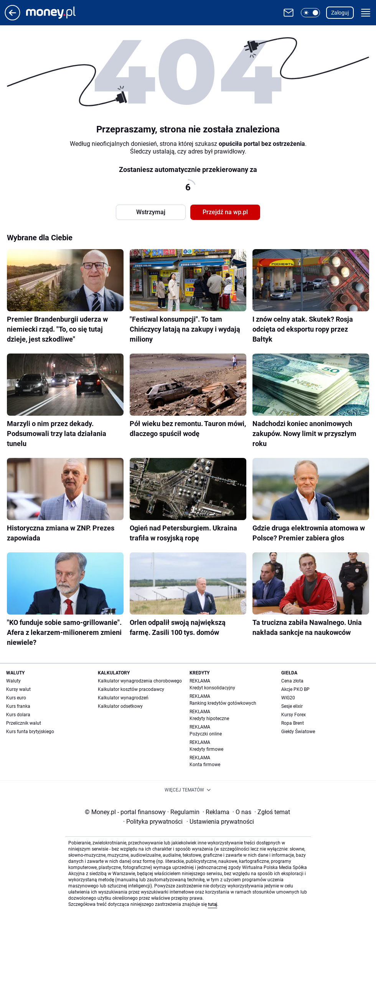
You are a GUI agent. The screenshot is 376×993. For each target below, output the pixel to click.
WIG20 (288, 698)
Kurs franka (18, 706)
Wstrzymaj (150, 212)
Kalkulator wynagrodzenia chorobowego (140, 681)
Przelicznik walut (23, 723)
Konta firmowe (205, 764)
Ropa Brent (292, 723)
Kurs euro (16, 698)
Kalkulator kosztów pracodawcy (131, 689)
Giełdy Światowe (298, 731)
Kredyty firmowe (206, 749)
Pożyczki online (206, 734)
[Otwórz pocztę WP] (288, 13)
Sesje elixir (292, 706)
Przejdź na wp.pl (225, 212)
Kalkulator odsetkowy (120, 706)
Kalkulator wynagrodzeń (123, 698)
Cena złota (292, 681)
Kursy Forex (293, 714)
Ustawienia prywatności (220, 821)
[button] (310, 12)
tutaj (212, 904)
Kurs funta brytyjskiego (30, 731)
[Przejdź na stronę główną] (12, 18)
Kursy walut (18, 689)
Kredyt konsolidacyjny (212, 688)
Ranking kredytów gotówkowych (223, 703)
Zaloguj (340, 13)
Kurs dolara (18, 714)
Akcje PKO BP (295, 689)
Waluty (13, 681)
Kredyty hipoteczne (209, 718)
